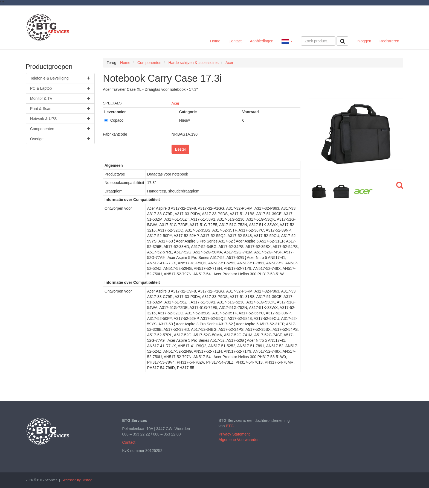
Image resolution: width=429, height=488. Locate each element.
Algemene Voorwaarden (239, 439)
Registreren (389, 41)
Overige (60, 139)
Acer (175, 103)
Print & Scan (60, 108)
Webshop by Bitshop (77, 480)
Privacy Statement (234, 434)
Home (215, 41)
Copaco (113, 120)
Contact (235, 41)
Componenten (60, 129)
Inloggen (363, 41)
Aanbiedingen (261, 41)
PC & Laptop (60, 88)
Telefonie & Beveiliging (60, 78)
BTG (230, 426)
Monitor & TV (60, 98)
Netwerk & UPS (60, 118)
